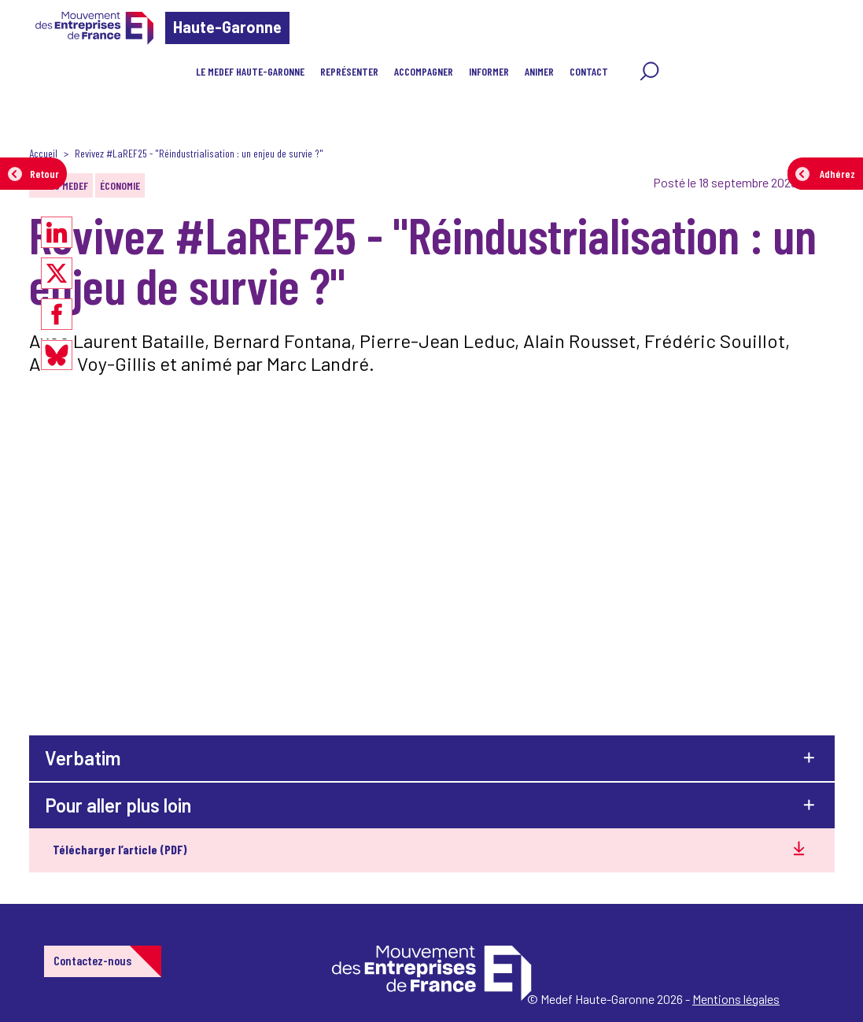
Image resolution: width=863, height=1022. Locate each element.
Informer (489, 71)
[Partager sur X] (56, 273)
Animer (539, 71)
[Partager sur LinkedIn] (56, 232)
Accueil (43, 153)
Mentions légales (736, 998)
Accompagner (423, 71)
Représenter (349, 71)
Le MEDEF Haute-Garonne (250, 71)
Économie (120, 185)
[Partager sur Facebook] (56, 314)
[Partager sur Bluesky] (56, 355)
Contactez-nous (92, 960)
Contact (589, 71)
